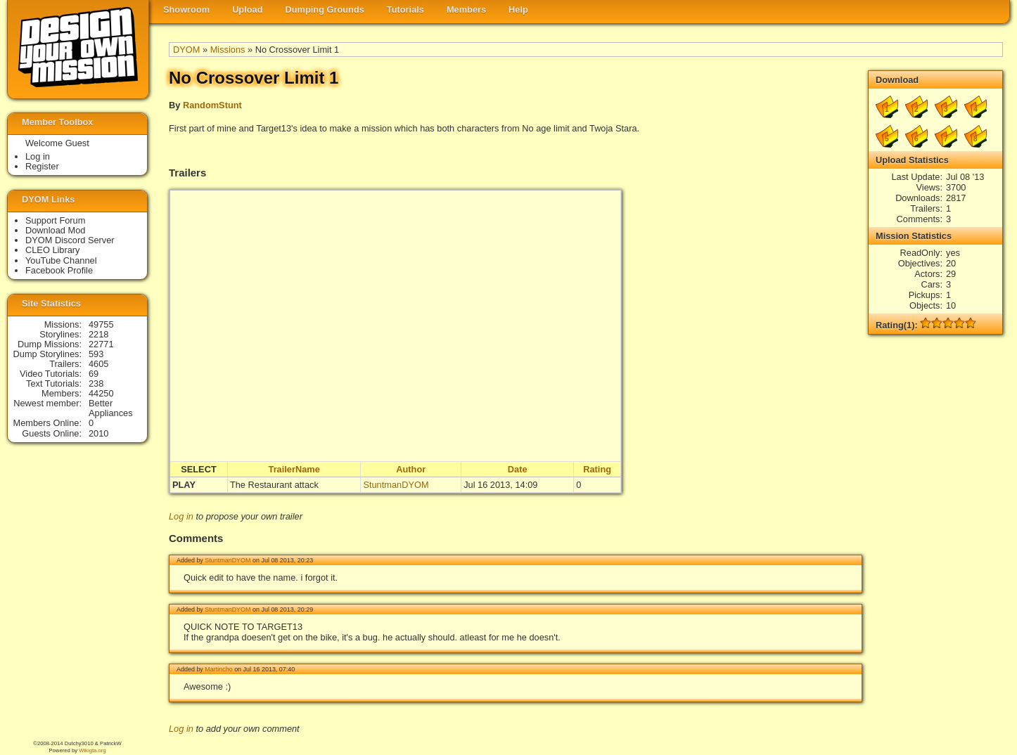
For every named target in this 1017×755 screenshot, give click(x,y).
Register (42, 166)
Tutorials (405, 9)
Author (411, 469)
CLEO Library (52, 250)
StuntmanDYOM (395, 484)
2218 (98, 334)
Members (466, 9)
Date (517, 469)
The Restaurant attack (274, 484)
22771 (101, 344)
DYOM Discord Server (70, 240)
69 (93, 373)
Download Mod (55, 230)
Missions (227, 49)
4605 (98, 364)
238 (96, 383)
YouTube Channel (61, 260)
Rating (597, 469)
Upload (247, 9)
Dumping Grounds (325, 9)
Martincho (218, 669)
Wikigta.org (92, 750)
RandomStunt (212, 105)
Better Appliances (111, 408)
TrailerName (294, 469)
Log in (181, 516)
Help (518, 9)
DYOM (186, 49)
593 (96, 354)
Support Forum (55, 220)
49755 (101, 324)
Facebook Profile (59, 270)
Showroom (186, 9)
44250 (101, 393)
